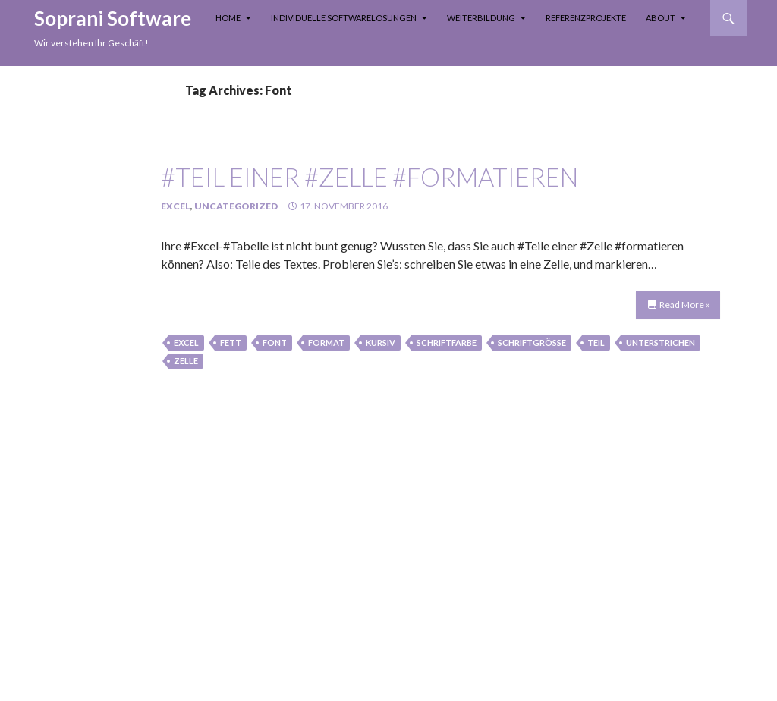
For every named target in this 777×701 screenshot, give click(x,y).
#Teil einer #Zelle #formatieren (369, 177)
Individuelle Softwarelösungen (344, 18)
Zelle (186, 361)
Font (275, 342)
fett (230, 342)
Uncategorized (236, 206)
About (660, 18)
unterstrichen (660, 342)
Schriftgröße (532, 342)
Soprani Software (112, 18)
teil (596, 342)
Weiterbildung (481, 18)
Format (326, 342)
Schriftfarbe (447, 342)
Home (228, 18)
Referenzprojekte (586, 18)
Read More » (684, 304)
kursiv (380, 342)
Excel (175, 206)
